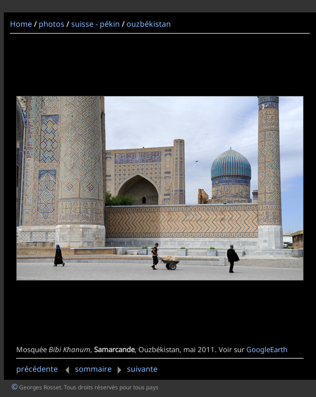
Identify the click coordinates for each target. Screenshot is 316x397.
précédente (44, 369)
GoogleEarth (266, 349)
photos (51, 24)
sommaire (93, 369)
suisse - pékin (95, 24)
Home (21, 24)
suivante (136, 369)
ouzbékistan (148, 24)
